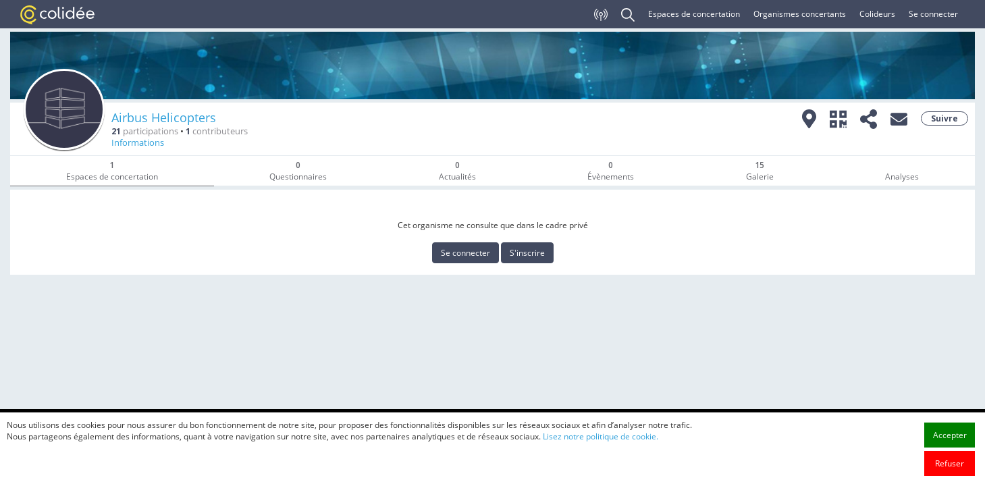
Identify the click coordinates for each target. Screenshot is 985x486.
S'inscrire (527, 253)
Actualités (457, 170)
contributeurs (217, 131)
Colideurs (877, 14)
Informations (137, 142)
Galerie (760, 170)
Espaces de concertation (694, 14)
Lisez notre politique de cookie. (600, 458)
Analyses (902, 176)
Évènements (610, 170)
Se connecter (933, 14)
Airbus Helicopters (163, 117)
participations (144, 131)
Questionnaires (298, 170)
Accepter (950, 456)
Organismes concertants (799, 14)
